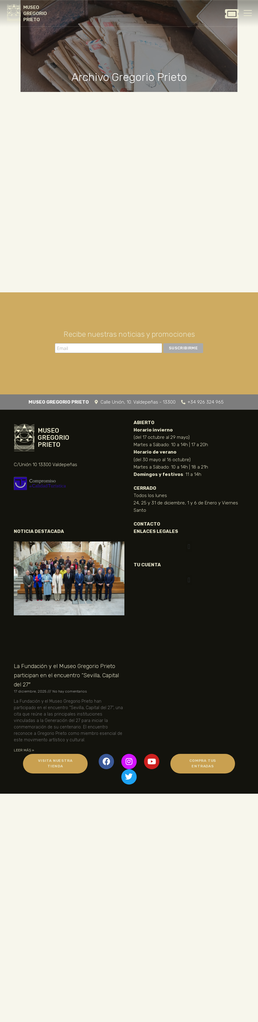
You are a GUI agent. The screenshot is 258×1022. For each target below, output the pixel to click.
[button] (189, 546)
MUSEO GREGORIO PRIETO (35, 13)
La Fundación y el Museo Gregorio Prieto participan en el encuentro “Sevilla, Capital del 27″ (66, 675)
